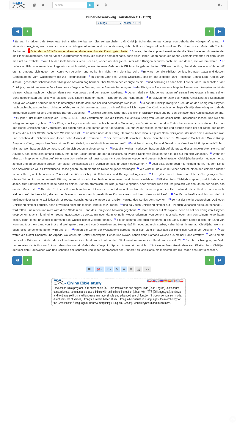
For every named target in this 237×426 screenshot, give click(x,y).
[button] (34, 5)
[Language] (99, 269)
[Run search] (90, 5)
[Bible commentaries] (90, 269)
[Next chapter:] (209, 31)
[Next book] (220, 31)
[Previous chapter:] (27, 31)
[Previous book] (17, 31)
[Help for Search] (105, 5)
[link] (124, 269)
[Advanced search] (117, 269)
